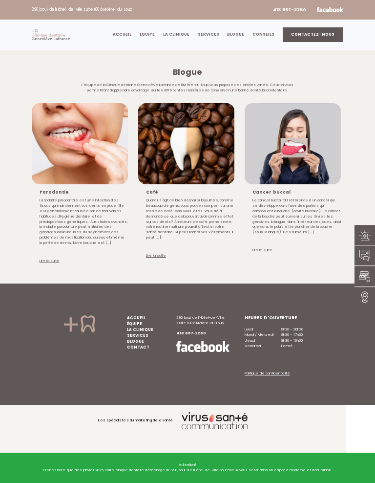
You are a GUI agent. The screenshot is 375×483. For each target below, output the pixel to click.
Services (208, 34)
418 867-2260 (289, 10)
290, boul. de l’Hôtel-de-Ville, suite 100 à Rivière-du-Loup (82, 9)
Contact (138, 347)
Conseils (263, 34)
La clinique (176, 34)
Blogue (235, 34)
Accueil (122, 34)
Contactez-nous (312, 34)
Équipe (147, 34)
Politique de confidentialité (267, 373)
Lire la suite (50, 260)
